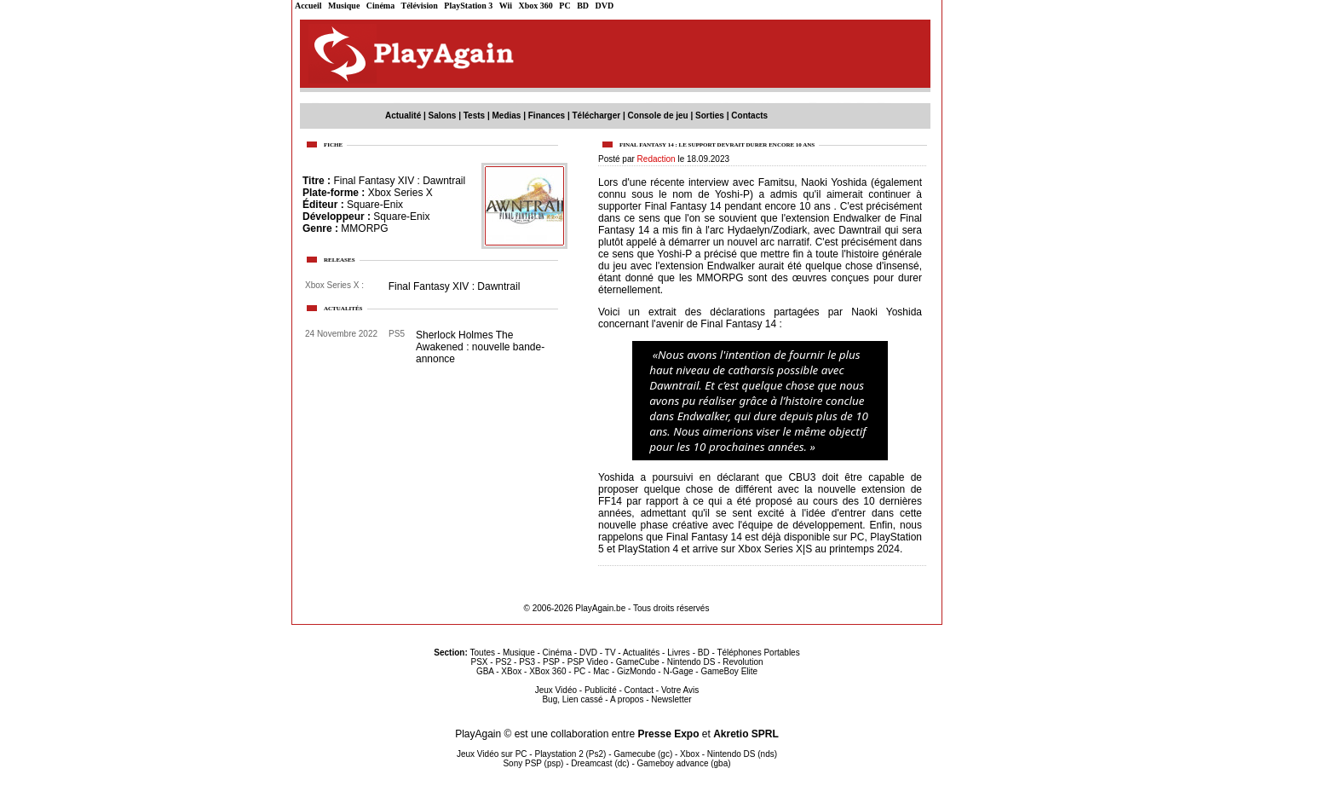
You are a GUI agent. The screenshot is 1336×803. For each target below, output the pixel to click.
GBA (485, 671)
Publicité (600, 690)
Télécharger (596, 115)
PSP (551, 662)
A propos (626, 699)
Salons (443, 115)
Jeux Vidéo (556, 690)
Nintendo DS (691, 662)
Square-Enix (375, 205)
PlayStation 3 (468, 5)
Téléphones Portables (758, 652)
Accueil (308, 5)
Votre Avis (680, 690)
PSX (478, 662)
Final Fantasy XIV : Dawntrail (399, 181)
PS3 (527, 662)
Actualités (641, 652)
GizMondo (636, 671)
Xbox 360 (536, 5)
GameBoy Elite (728, 671)
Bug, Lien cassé (572, 699)
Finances (546, 115)
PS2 (503, 662)
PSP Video (587, 662)
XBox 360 (547, 671)
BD (583, 5)
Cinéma (380, 5)
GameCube (637, 662)
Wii (505, 5)
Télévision (419, 5)
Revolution (743, 662)
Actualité (403, 115)
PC (564, 5)
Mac (601, 671)
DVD (605, 5)
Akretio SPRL (746, 734)
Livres (678, 652)
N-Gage (678, 671)
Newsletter (671, 699)
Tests (474, 115)
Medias (506, 115)
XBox (511, 671)
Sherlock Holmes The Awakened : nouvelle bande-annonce (480, 347)
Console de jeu (658, 115)
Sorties (709, 115)
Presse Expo (668, 734)
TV (610, 652)
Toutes (482, 652)
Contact (639, 690)
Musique (344, 5)
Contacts (749, 115)
